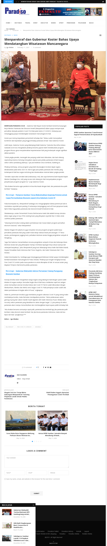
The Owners (10, 29)
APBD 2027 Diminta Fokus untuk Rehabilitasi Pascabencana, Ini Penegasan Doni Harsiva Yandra (96, 297)
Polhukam (82, 23)
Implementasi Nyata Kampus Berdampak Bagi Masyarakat (95, 183)
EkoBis (53, 23)
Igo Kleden (10, 47)
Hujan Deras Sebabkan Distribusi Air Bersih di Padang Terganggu (95, 167)
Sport (61, 23)
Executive (44, 23)
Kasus (91, 23)
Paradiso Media (74, 534)
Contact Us (22, 531)
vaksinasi (38, 327)
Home (8, 23)
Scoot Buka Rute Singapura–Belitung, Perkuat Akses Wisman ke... (47, 1)
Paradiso (62, 534)
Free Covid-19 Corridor (24, 327)
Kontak (78, 531)
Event (35, 23)
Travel (27, 23)
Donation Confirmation (37, 531)
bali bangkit (9, 327)
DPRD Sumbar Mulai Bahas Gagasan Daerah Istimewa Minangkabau (95, 239)
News (16, 35)
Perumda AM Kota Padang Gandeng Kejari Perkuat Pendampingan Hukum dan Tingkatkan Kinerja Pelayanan (95, 277)
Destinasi (18, 23)
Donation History (67, 531)
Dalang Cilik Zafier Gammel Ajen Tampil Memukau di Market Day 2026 (96, 222)
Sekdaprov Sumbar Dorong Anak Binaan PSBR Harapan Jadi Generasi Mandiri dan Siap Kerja (95, 257)
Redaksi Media (87, 534)
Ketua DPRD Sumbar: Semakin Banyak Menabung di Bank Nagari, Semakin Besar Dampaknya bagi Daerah (95, 202)
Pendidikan (71, 23)
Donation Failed (53, 531)
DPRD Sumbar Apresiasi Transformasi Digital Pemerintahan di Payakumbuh (88, 134)
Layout (86, 531)
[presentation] (20, 486)
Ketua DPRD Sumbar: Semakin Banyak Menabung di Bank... (53, 434)
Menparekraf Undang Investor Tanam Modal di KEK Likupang (35, 534)
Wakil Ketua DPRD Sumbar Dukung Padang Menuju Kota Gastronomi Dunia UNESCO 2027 (95, 148)
